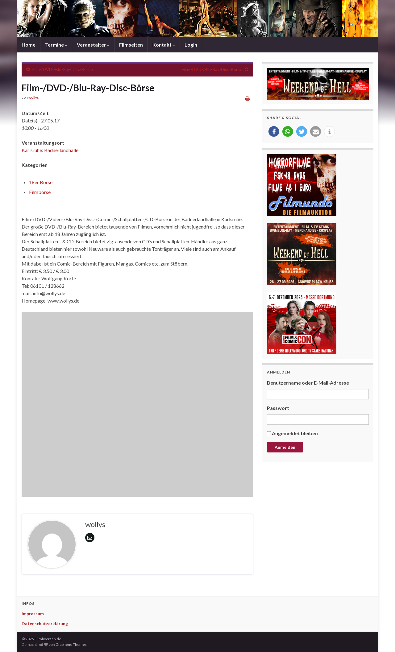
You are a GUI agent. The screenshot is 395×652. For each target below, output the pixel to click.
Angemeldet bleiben (295, 433)
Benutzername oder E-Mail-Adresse (308, 383)
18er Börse (40, 182)
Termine (56, 44)
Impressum (33, 613)
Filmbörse (40, 192)
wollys (33, 97)
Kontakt (163, 44)
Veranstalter (93, 44)
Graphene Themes (71, 644)
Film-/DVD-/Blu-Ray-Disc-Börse (62, 69)
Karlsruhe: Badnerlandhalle (50, 150)
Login (191, 44)
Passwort (278, 408)
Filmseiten (131, 44)
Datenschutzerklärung (45, 623)
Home (28, 44)
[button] (273, 131)
